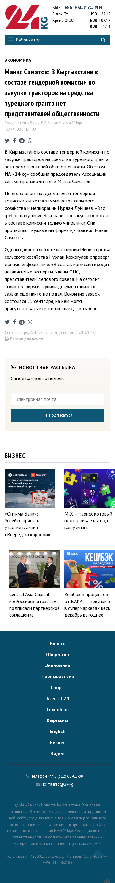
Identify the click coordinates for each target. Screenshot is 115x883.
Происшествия (57, 676)
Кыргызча (58, 720)
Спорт (57, 687)
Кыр (56, 7)
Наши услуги (88, 7)
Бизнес (57, 742)
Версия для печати (24, 339)
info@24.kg (63, 784)
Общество (57, 654)
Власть (58, 643)
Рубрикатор (24, 40)
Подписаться (57, 415)
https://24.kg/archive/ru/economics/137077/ (57, 332)
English (58, 731)
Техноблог (57, 709)
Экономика (57, 665)
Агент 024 (57, 698)
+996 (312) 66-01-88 (65, 776)
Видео (57, 753)
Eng (68, 7)
